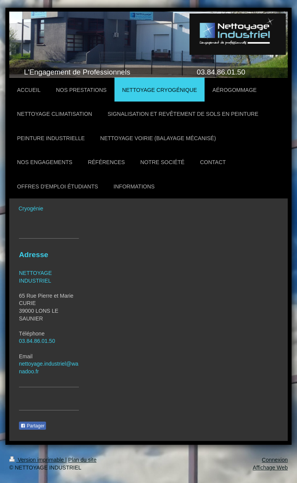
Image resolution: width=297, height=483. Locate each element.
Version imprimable (37, 460)
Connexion (275, 460)
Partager (32, 426)
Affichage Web (270, 467)
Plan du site (82, 460)
